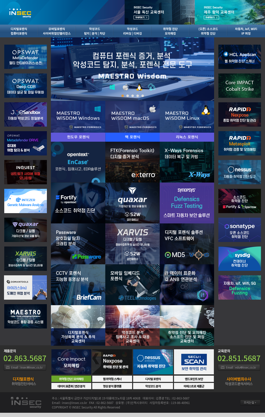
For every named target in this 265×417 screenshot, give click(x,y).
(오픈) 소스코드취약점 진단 (208, 31)
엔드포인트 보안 (194, 379)
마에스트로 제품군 (194, 386)
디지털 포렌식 (153, 379)
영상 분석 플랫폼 (112, 386)
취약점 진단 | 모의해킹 (71, 379)
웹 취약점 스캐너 (112, 379)
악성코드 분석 (153, 386)
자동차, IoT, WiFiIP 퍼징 (246, 31)
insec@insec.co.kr (74, 402)
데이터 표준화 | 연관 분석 (71, 386)
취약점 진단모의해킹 (170, 31)
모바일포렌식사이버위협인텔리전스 (56, 31)
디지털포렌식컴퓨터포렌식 (19, 31)
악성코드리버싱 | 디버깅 (132, 31)
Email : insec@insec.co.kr (25, 367)
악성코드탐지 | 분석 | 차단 (94, 31)
